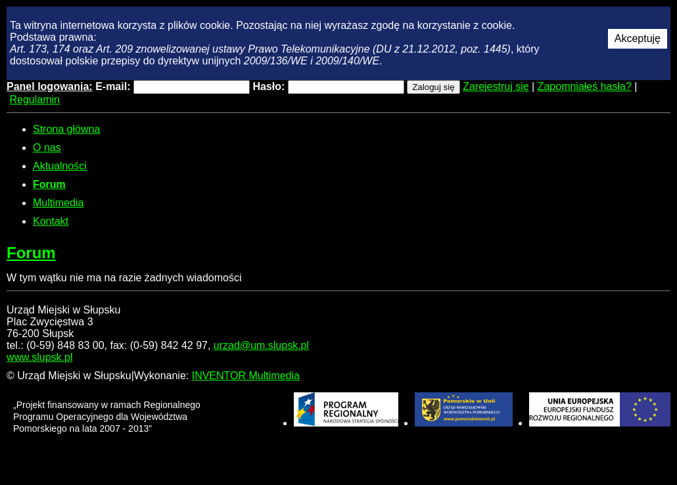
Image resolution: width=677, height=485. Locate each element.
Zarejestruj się (495, 86)
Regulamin (34, 99)
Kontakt (50, 221)
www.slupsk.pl (39, 357)
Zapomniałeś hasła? (585, 86)
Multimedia (58, 202)
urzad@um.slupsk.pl (261, 345)
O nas (47, 147)
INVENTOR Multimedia (246, 375)
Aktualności (60, 166)
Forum (49, 184)
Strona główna (66, 129)
